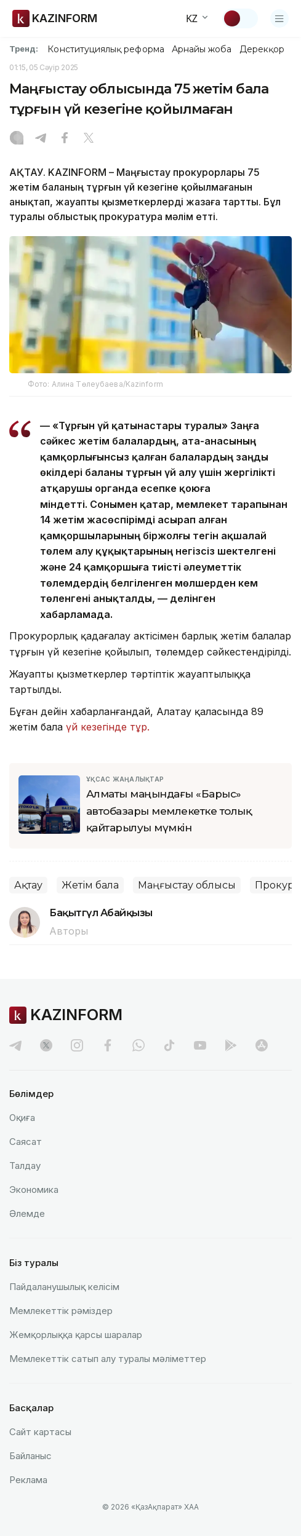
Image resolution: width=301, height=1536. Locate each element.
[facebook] (108, 1045)
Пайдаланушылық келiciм (64, 1287)
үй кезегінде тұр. (108, 727)
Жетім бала (90, 885)
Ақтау (28, 885)
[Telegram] (40, 139)
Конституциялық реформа (105, 49)
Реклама (28, 1480)
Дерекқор (262, 49)
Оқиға (22, 1117)
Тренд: (23, 48)
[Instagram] (16, 139)
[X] (88, 139)
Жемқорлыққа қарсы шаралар (75, 1334)
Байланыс (30, 1456)
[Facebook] (64, 139)
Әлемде (27, 1213)
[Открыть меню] (279, 18)
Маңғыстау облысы (187, 885)
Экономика (33, 1189)
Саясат (25, 1141)
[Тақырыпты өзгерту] (240, 18)
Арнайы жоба (202, 49)
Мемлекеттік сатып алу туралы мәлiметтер (107, 1358)
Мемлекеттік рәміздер (61, 1310)
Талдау (25, 1165)
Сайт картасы (40, 1432)
